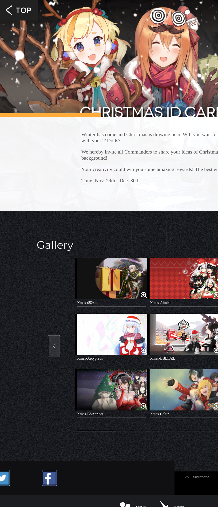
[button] (54, 346)
